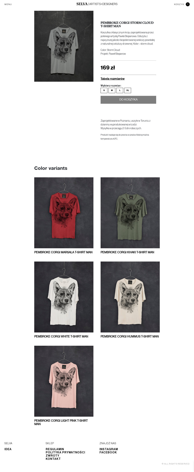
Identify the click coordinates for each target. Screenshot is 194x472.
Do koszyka (128, 100)
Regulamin (55, 449)
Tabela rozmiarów (113, 78)
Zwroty (52, 455)
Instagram (109, 449)
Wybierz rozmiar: (111, 86)
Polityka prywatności (65, 452)
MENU (8, 4)
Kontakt (53, 459)
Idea (8, 449)
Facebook (108, 452)
